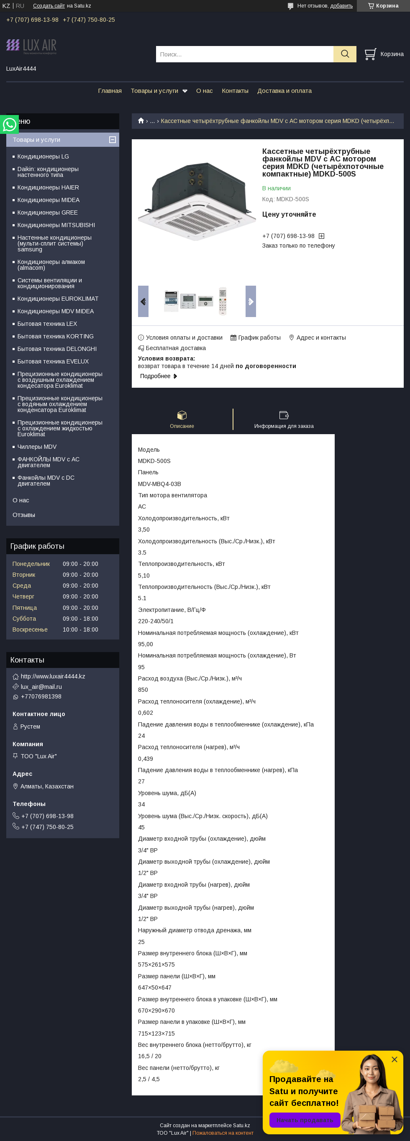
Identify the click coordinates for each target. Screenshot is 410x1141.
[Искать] (344, 54)
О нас (204, 90)
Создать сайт (49, 6)
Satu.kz (241, 1125)
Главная (110, 90)
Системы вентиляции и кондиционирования (50, 283)
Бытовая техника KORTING (56, 336)
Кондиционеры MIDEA (48, 200)
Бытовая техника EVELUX (53, 361)
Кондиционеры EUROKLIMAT (58, 298)
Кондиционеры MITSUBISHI (56, 225)
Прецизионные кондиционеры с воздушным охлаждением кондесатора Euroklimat (60, 380)
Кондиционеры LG (43, 156)
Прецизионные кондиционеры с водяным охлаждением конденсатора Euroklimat (60, 404)
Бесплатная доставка (176, 348)
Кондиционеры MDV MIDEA (56, 311)
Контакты (235, 90)
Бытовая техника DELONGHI (57, 348)
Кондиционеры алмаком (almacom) (51, 264)
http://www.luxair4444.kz (53, 676)
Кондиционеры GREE (48, 212)
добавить (341, 6)
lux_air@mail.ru (41, 686)
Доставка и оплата (284, 90)
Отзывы (24, 514)
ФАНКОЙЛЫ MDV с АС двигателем (48, 462)
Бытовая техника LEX (47, 323)
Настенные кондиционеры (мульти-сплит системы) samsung (55, 243)
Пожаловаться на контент (223, 1133)
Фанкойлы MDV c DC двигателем (46, 480)
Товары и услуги (154, 90)
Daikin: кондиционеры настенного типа (48, 172)
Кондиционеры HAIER (48, 187)
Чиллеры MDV (37, 446)
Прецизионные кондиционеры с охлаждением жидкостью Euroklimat (60, 428)
